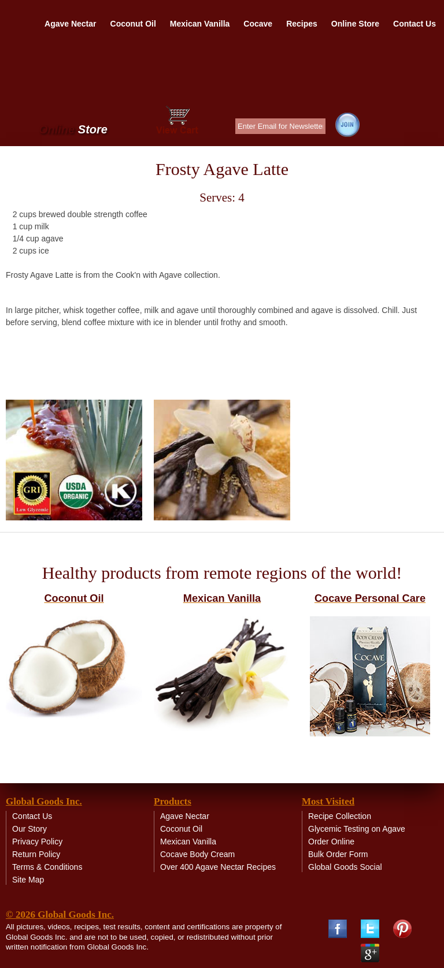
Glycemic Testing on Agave (356, 828)
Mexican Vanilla (200, 23)
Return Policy (36, 854)
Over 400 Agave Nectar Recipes (218, 867)
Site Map (28, 879)
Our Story (29, 828)
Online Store (355, 23)
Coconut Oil (133, 23)
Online (73, 130)
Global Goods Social (345, 867)
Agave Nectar (71, 23)
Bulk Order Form (338, 854)
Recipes (301, 23)
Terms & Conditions (47, 867)
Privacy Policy (37, 841)
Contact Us (414, 23)
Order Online (331, 841)
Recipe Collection (339, 816)
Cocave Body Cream (197, 854)
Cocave (257, 23)
